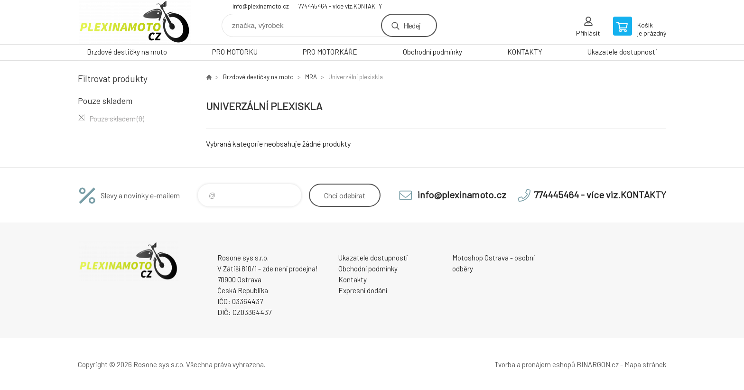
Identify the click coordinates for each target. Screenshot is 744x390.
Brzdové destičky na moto (127, 51)
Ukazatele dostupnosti (622, 51)
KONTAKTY (524, 51)
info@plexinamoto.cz (260, 6)
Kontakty (352, 279)
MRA (311, 77)
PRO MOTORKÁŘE (330, 51)
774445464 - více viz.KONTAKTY (340, 6)
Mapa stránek (645, 364)
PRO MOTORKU (235, 51)
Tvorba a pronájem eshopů (534, 364)
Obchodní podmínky (432, 51)
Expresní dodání (362, 290)
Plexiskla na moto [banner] (135, 22)
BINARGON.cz (598, 364)
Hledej (411, 25)
